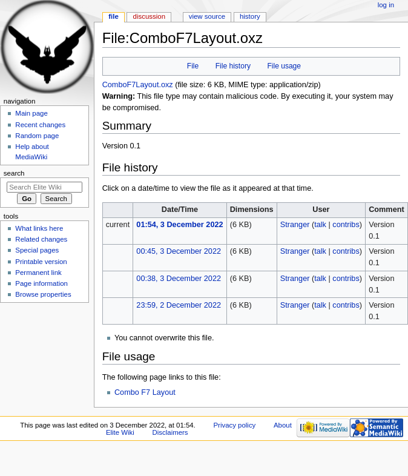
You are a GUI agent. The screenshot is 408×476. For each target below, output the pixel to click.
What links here (39, 228)
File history (233, 66)
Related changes (41, 239)
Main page (31, 113)
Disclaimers (170, 432)
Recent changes (40, 124)
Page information (41, 283)
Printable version (41, 261)
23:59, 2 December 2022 (178, 305)
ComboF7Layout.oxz (137, 85)
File (193, 66)
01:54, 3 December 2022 (179, 224)
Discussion (149, 16)
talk (320, 224)
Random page (37, 135)
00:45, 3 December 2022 (178, 251)
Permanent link (38, 272)
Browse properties (43, 294)
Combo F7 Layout (145, 392)
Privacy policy (234, 425)
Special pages (37, 250)
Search (14, 173)
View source (207, 16)
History (250, 16)
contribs (345, 224)
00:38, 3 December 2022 (178, 278)
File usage (284, 66)
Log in (386, 4)
